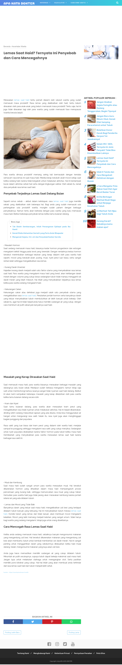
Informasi (44, 3)
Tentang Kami (22, 654)
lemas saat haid (21, 100)
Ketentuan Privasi (62, 654)
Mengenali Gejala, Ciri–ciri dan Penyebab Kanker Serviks (36, 237)
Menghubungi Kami (41, 654)
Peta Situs (102, 654)
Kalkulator (59, 3)
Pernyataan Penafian (84, 654)
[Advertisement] (61, 25)
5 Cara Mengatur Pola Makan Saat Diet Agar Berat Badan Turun (107, 189)
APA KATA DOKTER (19, 3)
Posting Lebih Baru (12, 633)
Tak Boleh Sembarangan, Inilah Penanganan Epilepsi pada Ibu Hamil (41, 228)
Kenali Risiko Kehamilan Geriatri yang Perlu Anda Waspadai (37, 234)
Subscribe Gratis (78, 3)
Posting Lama (74, 633)
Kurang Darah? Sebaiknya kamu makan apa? (104, 224)
